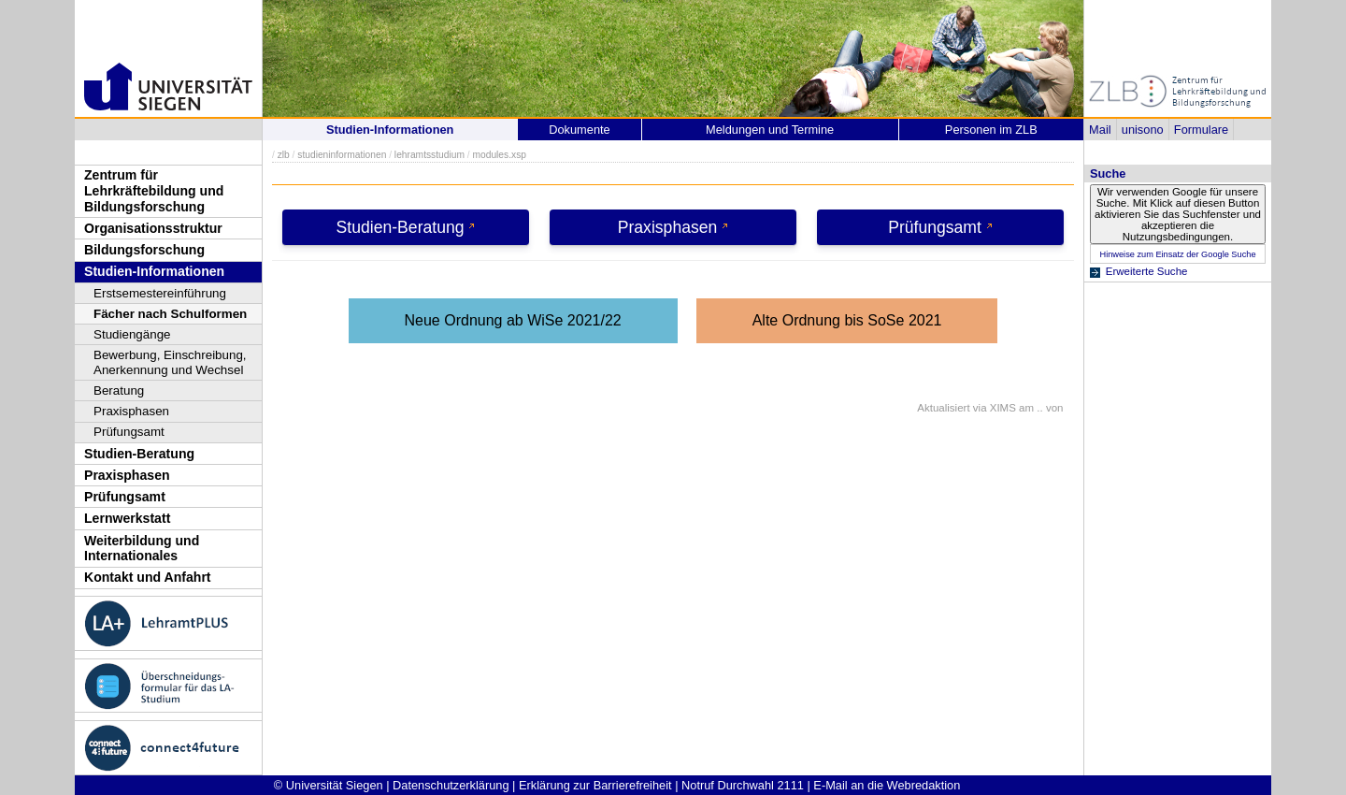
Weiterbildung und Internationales (141, 548)
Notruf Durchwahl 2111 (742, 785)
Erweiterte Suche (1147, 271)
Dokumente (579, 130)
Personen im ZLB (991, 130)
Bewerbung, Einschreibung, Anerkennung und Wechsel (170, 362)
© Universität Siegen (328, 785)
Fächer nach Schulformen (170, 314)
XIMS (1003, 407)
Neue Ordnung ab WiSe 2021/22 (513, 320)
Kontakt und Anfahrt (147, 577)
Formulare (1201, 130)
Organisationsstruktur (153, 228)
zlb (284, 155)
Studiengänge (132, 334)
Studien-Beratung (139, 453)
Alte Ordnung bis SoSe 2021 (847, 320)
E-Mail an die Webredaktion (886, 785)
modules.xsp (498, 155)
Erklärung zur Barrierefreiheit (595, 785)
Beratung (118, 390)
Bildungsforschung (144, 249)
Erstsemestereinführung (159, 293)
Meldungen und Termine (770, 130)
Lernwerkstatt (127, 518)
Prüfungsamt (129, 432)
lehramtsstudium (429, 155)
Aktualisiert (943, 407)
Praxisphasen (131, 411)
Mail (1099, 130)
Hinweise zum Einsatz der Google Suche (1177, 254)
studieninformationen (341, 155)
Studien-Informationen (154, 271)
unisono (1143, 130)
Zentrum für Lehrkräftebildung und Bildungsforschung (153, 190)
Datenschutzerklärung (450, 785)
